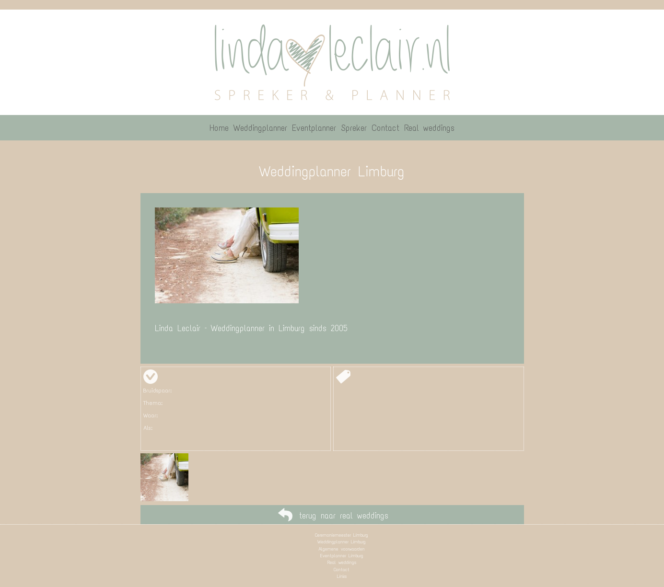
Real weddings (341, 562)
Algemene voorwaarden (341, 549)
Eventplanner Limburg (341, 555)
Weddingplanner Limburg (341, 542)
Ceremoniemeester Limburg (341, 535)
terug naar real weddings (343, 515)
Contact (341, 569)
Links (342, 576)
